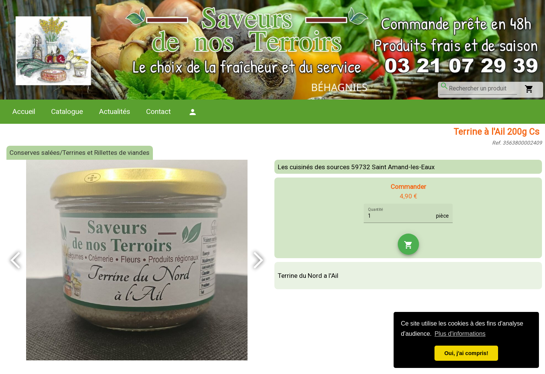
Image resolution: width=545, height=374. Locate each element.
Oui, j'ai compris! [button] (466, 353)
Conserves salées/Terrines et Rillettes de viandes (79, 152)
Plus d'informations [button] (460, 333)
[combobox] (483, 88)
